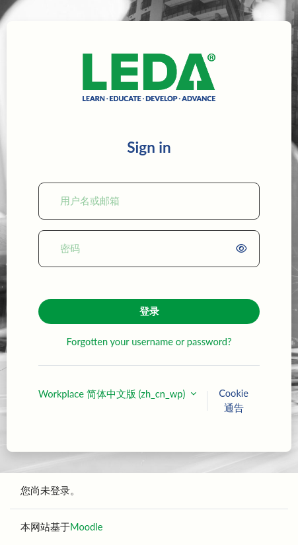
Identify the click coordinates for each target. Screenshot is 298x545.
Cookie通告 (233, 400)
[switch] (244, 249)
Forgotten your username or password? (148, 341)
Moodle (86, 526)
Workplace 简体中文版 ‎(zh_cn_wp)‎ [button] (113, 393)
